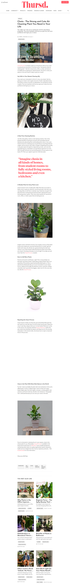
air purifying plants (43, 467)
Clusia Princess (21, 65)
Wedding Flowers (39, 10)
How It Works (40, 582)
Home (7, 10)
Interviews (49, 10)
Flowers (29, 508)
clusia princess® (37, 466)
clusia (31, 465)
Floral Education (22, 508)
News (55, 10)
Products (22, 10)
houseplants (21, 465)
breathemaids (21, 450)
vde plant (27, 466)
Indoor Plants (21, 39)
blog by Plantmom (40, 327)
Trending (29, 10)
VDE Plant (33, 445)
